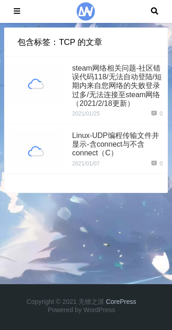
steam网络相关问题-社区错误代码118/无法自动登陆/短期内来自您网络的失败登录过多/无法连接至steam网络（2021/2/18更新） (117, 85)
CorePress (121, 301)
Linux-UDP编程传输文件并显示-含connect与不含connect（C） (115, 144)
